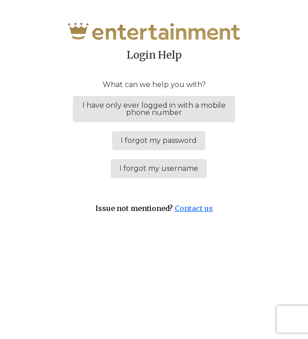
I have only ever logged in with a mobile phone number (154, 109)
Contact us (194, 208)
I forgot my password (159, 140)
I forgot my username (158, 168)
